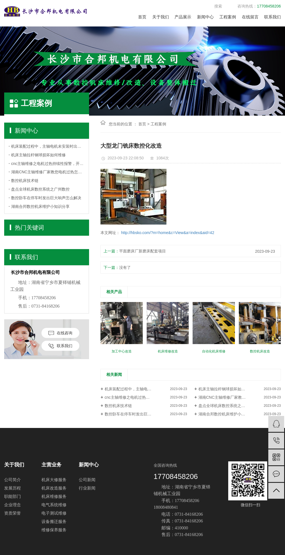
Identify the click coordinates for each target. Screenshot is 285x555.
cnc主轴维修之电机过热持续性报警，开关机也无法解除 (48, 163)
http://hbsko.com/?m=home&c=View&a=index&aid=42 (167, 232)
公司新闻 (87, 479)
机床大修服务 (54, 479)
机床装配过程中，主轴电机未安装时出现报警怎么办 (48, 146)
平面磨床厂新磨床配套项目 (142, 251)
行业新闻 (87, 488)
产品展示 (183, 16)
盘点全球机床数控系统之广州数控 (40, 189)
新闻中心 (205, 16)
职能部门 (12, 496)
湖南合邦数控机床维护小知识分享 (40, 206)
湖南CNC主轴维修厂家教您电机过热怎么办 (48, 172)
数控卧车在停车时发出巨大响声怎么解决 (46, 198)
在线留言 (250, 16)
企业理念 (12, 504)
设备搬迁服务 (54, 521)
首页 (142, 16)
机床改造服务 (54, 488)
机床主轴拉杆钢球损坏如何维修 (38, 155)
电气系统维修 (54, 504)
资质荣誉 (12, 513)
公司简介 (12, 479)
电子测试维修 (54, 513)
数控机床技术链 (24, 180)
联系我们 (272, 16)
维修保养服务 (54, 529)
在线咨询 (60, 333)
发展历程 (12, 488)
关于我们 (160, 16)
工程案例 (227, 16)
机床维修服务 (54, 496)
